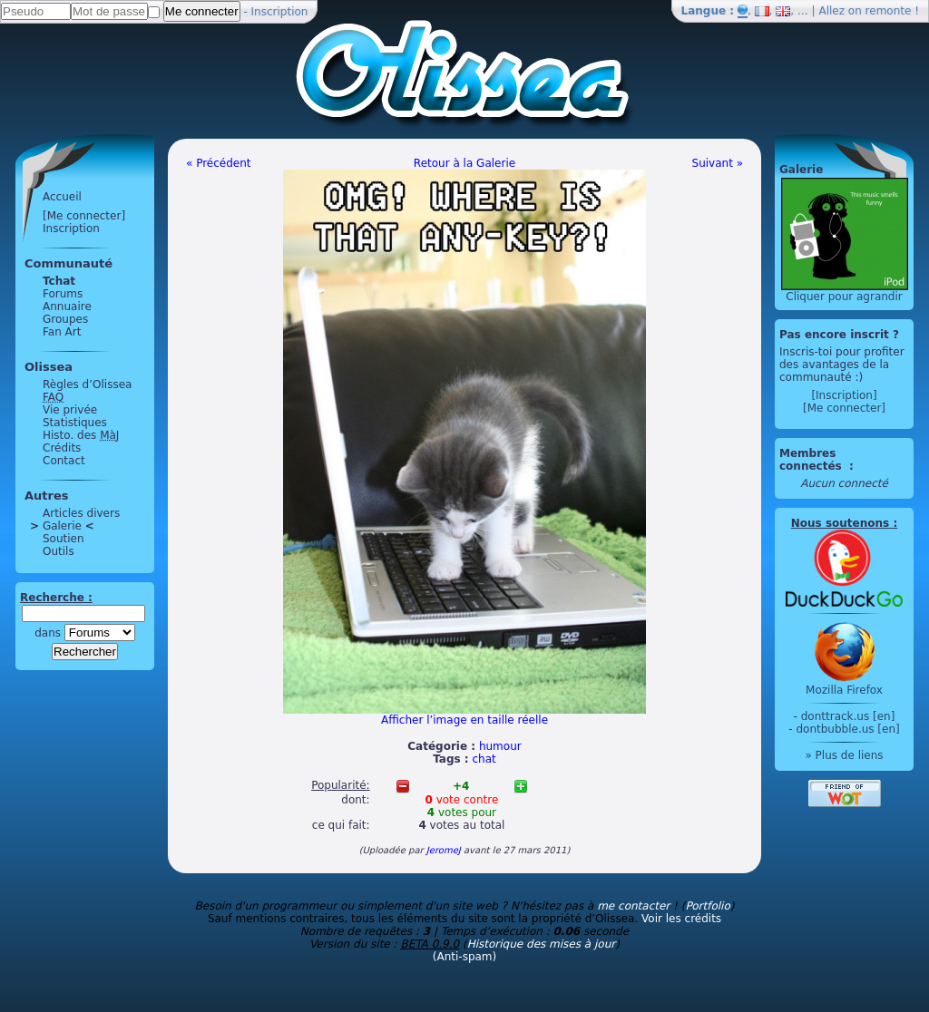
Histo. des (81, 435)
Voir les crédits (681, 918)
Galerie (62, 526)
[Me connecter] (84, 215)
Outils (58, 551)
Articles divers (81, 513)
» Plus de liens (844, 755)
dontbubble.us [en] (847, 729)
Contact (64, 460)
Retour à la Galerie (464, 163)
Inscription (279, 11)
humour (500, 746)
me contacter (633, 906)
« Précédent (218, 163)
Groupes (65, 319)
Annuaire (67, 306)
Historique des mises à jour (541, 944)
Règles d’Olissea (87, 384)
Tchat (59, 281)
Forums (63, 293)
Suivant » (717, 163)
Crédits (62, 448)
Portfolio (707, 906)
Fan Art (62, 332)
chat (484, 759)
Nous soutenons (840, 523)
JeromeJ (443, 850)
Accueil (62, 196)
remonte (888, 11)
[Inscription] (843, 395)
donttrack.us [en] (848, 716)
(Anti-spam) (464, 956)
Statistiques (75, 422)
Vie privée (70, 410)
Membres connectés (812, 459)
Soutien (63, 538)
